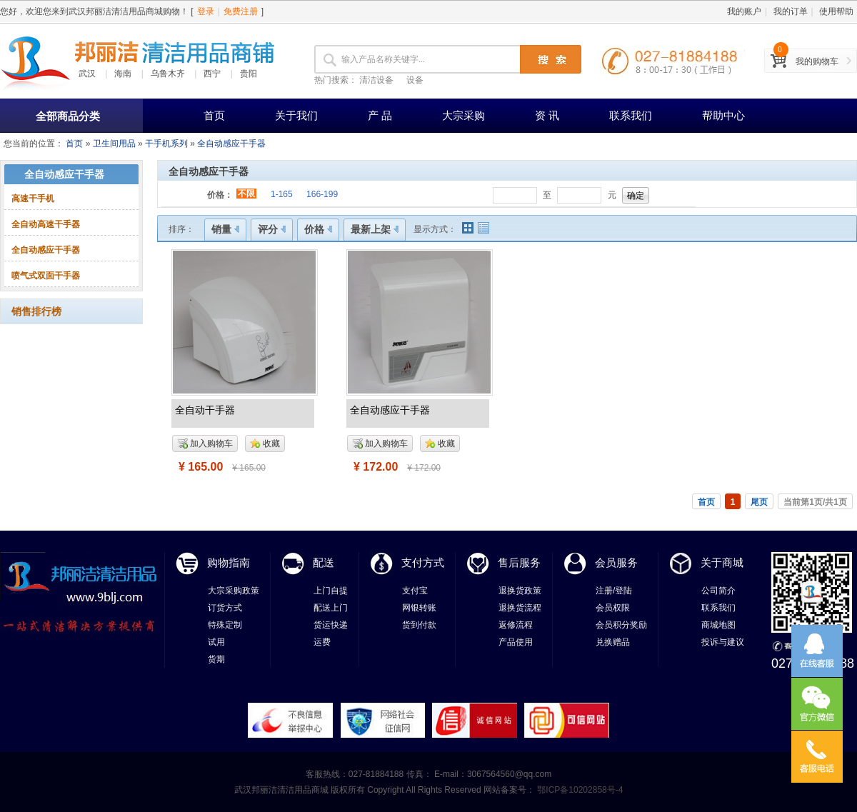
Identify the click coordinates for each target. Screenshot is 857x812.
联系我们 (630, 115)
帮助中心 (723, 115)
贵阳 (248, 74)
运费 (322, 642)
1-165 (282, 194)
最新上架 (375, 229)
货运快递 (331, 625)
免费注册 (241, 11)
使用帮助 (836, 11)
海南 (122, 74)
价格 (318, 229)
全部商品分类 (68, 116)
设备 (415, 80)
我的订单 (790, 11)
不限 (246, 194)
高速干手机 (32, 199)
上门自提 (331, 591)
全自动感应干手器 (231, 144)
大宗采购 (463, 115)
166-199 (322, 194)
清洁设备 (376, 80)
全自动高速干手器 (45, 224)
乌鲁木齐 (168, 74)
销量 (225, 229)
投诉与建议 (722, 642)
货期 (216, 659)
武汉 (87, 74)
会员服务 (616, 562)
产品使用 (515, 642)
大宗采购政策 (233, 591)
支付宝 (415, 591)
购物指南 (228, 562)
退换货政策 (519, 591)
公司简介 (718, 591)
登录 (205, 11)
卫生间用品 (114, 144)
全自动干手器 (205, 410)
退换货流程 (519, 608)
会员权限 (613, 608)
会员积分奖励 (621, 625)
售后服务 (519, 562)
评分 (272, 229)
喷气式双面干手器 (45, 276)
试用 (216, 642)
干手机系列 (166, 144)
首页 (214, 115)
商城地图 (718, 625)
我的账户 (744, 11)
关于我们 (296, 115)
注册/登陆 (614, 591)
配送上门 (331, 608)
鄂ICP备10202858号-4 (579, 790)
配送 (323, 562)
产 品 (380, 115)
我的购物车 (817, 61)
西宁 (212, 74)
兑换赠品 (613, 642)
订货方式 (225, 608)
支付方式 (422, 562)
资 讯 (547, 115)
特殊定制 (225, 625)
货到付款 (419, 625)
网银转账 (419, 608)
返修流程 (515, 625)
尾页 (759, 502)
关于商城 (722, 562)
